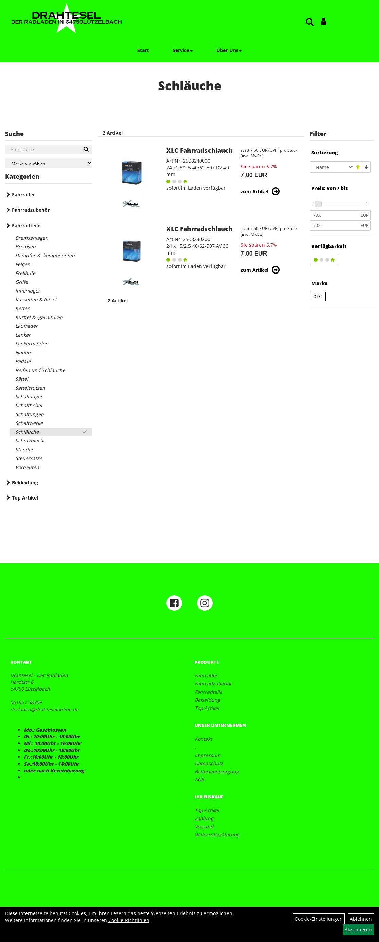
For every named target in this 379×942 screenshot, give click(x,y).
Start (143, 50)
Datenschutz (209, 763)
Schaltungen (29, 414)
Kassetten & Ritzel (35, 299)
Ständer (24, 449)
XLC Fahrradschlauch (199, 150)
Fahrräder (23, 194)
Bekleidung (25, 482)
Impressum (207, 755)
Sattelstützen (30, 387)
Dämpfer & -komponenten (45, 255)
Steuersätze (28, 458)
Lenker (23, 335)
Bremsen (25, 246)
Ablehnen (361, 919)
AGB (199, 779)
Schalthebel (28, 405)
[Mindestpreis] (334, 215)
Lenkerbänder (31, 343)
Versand (204, 826)
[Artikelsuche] (310, 22)
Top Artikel (25, 497)
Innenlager (27, 290)
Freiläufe (25, 273)
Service (183, 50)
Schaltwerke (29, 423)
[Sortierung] (332, 167)
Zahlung (204, 818)
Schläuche (27, 432)
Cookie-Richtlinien (128, 920)
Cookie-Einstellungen (319, 919)
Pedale (23, 361)
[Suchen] (86, 149)
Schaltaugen (29, 396)
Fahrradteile (26, 225)
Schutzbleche (30, 440)
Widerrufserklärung (217, 834)
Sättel (21, 379)
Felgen (22, 264)
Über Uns (229, 50)
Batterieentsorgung (217, 771)
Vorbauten (27, 467)
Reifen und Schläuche (40, 370)
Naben (23, 352)
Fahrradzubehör (31, 210)
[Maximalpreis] (334, 226)
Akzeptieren (358, 929)
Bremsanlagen (31, 237)
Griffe (21, 282)
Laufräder (26, 326)
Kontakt (203, 739)
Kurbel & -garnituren (39, 317)
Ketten (22, 308)
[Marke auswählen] (48, 163)
